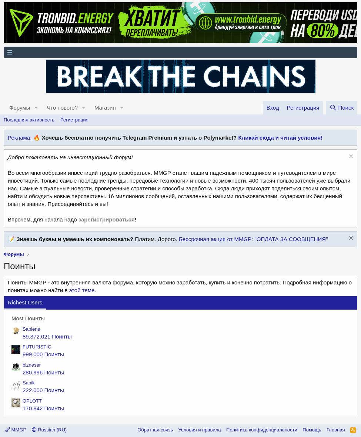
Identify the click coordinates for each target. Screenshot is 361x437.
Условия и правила (199, 430)
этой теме (82, 290)
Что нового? (62, 107)
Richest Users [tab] (25, 302)
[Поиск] (341, 107)
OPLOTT (32, 401)
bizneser (32, 365)
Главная (336, 430)
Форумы (19, 107)
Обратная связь (155, 430)
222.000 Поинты (43, 390)
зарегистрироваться (106, 219)
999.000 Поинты (43, 354)
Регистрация (74, 120)
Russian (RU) (49, 430)
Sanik (29, 383)
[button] (36, 107)
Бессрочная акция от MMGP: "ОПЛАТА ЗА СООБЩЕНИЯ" (253, 239)
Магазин (105, 107)
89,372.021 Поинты (47, 336)
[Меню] (180, 52)
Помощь (311, 430)
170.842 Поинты (43, 408)
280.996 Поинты (43, 372)
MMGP (15, 430)
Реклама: (19, 137)
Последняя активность (29, 120)
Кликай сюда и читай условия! (280, 137)
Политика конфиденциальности (261, 430)
